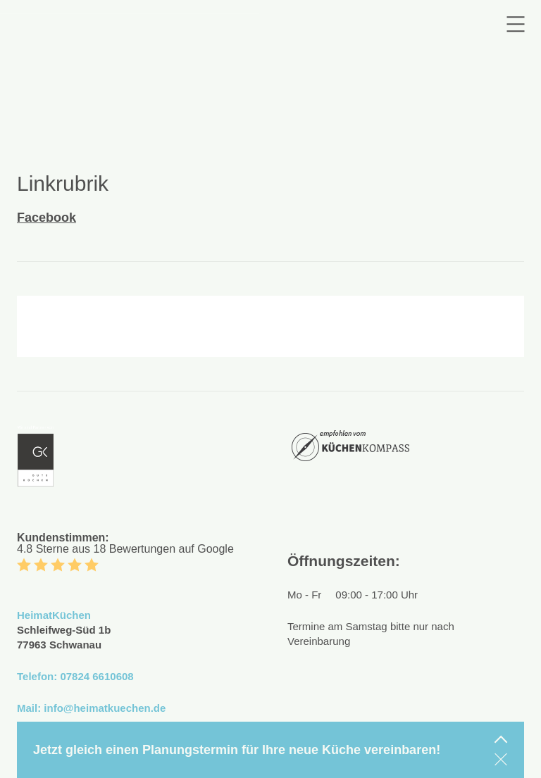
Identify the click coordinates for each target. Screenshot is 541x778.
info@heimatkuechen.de (105, 708)
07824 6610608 (96, 676)
